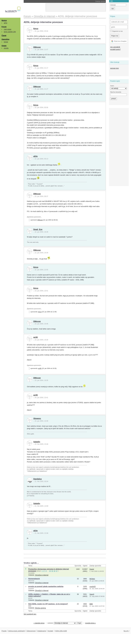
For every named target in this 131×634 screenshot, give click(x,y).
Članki (4, 36)
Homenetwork (34, 579)
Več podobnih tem (30, 614)
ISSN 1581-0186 (61, 631)
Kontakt (50, 631)
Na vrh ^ (126, 631)
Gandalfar (31, 573)
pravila (6, 48)
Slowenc (37, 418)
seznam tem (114, 68)
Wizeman (31, 580)
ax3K (35, 337)
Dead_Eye (37, 229)
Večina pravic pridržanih (16, 631)
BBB (29, 606)
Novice (4, 20)
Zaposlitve (5, 39)
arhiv (5, 23)
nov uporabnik (115, 47)
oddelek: (61, 623)
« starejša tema (39, 623)
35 (52, 571)
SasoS (92, 594)
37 (57, 571)
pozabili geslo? (115, 49)
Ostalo (4, 46)
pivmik (30, 598)
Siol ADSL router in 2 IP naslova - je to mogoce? (48, 604)
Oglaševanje (41, 631)
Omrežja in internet (41, 575)
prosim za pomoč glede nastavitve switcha (45, 586)
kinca (35, 29)
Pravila (4, 631)
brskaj (6, 42)
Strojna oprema (40, 608)
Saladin (36, 442)
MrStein (92, 579)
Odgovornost (31, 631)
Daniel (92, 569)
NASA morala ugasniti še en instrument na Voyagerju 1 (50, 1)
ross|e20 (31, 588)
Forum (4, 27)
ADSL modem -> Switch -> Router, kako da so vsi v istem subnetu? (49, 595)
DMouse (37, 47)
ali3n (35, 156)
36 (54, 571)
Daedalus (37, 479)
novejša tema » (90, 623)
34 (50, 571)
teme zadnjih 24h (10, 32)
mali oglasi (7, 29)
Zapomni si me (116, 31)
